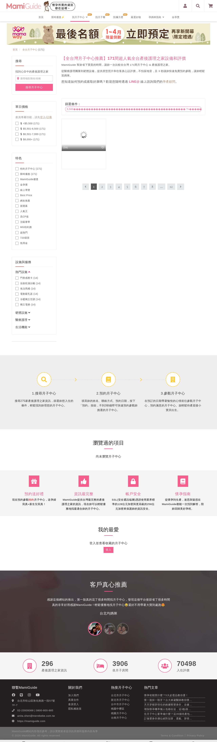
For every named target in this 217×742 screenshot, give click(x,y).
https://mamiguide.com (31, 722)
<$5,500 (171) (27, 123)
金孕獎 (175, 17)
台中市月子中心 (120, 705)
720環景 (22, 237)
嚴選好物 (136, 17)
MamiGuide (29, 737)
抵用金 (21, 243)
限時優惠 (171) (26, 174)
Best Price (23, 195)
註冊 (49, 117)
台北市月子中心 (120, 696)
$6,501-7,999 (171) (30, 134)
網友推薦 (22, 200)
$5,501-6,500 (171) (30, 128)
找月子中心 (79, 17)
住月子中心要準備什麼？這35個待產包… (168, 715)
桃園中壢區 (117, 710)
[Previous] (85, 187)
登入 (43, 117)
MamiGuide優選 (26, 179)
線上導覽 (22, 189)
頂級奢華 (22, 221)
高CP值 (22, 216)
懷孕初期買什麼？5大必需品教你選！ (166, 696)
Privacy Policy (195, 737)
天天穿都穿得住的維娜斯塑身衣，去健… (168, 706)
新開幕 (21, 205)
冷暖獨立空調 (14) (28, 299)
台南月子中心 (119, 719)
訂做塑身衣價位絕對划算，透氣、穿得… (168, 720)
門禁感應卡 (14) (26, 278)
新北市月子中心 (120, 701)
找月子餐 (100, 17)
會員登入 (73, 705)
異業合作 (73, 701)
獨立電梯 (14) (25, 304)
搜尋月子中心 (34, 87)
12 (171, 187)
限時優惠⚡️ (57, 17)
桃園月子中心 (119, 714)
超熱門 (21, 232)
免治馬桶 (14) (25, 288)
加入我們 (73, 696)
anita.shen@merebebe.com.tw (36, 717)
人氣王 (21, 211)
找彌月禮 (118, 17)
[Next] (180, 187)
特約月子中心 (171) (28, 168)
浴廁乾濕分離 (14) (28, 283)
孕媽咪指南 (156, 17)
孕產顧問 (169, 81)
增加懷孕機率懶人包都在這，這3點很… (167, 710)
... (161, 187)
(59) (65, 147)
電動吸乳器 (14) (26, 294)
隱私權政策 (75, 710)
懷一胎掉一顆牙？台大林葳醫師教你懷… (168, 701)
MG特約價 (23, 227)
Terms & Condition (172, 737)
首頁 (41, 17)
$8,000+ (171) (27, 139)
